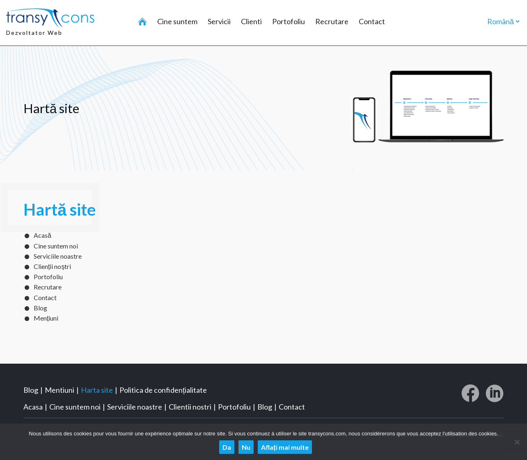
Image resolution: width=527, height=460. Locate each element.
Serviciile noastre (58, 256)
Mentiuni (59, 389)
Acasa (33, 406)
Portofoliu (288, 21)
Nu (246, 447)
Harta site (97, 389)
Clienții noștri (52, 266)
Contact (372, 21)
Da (226, 447)
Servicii (219, 21)
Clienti (251, 21)
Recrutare (331, 21)
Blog (40, 308)
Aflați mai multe (284, 447)
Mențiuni (46, 318)
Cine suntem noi (56, 246)
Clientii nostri (190, 406)
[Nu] (517, 442)
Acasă (42, 235)
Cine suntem (177, 21)
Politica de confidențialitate (163, 389)
